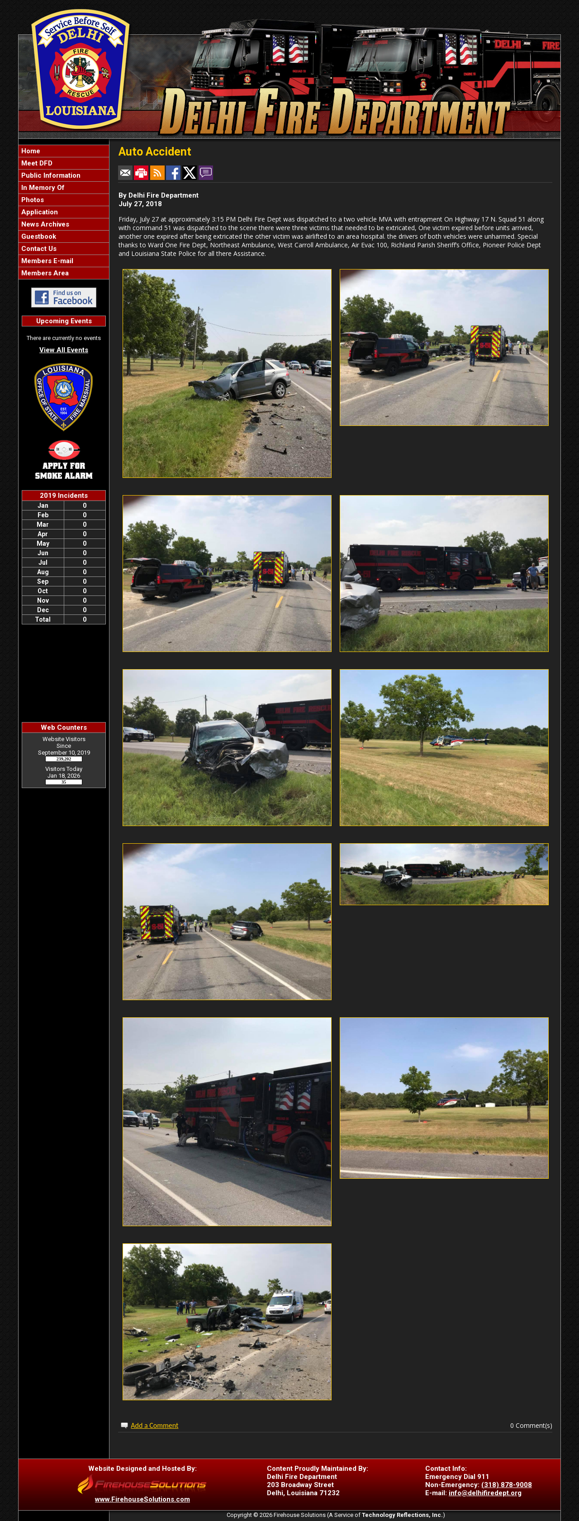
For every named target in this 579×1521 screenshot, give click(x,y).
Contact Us (38, 249)
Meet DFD (35, 163)
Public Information (50, 175)
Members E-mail (46, 261)
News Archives (44, 224)
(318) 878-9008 (506, 1485)
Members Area (44, 273)
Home (29, 151)
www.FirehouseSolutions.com (142, 1499)
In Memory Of (42, 188)
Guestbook (37, 236)
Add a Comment (154, 1425)
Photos (31, 200)
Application (38, 212)
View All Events (63, 350)
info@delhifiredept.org (485, 1493)
